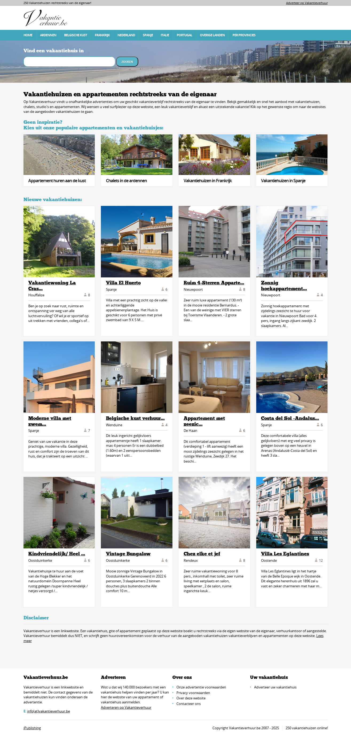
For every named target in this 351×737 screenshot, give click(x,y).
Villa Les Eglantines (285, 554)
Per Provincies (243, 35)
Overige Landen (212, 35)
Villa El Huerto (123, 283)
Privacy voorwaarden (193, 692)
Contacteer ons (188, 703)
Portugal (184, 35)
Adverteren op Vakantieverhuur (126, 707)
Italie (165, 35)
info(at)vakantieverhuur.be (48, 711)
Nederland (126, 35)
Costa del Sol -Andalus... (290, 418)
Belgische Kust (75, 35)
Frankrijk (102, 35)
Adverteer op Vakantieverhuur (307, 3)
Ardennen (48, 35)
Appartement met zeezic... (204, 421)
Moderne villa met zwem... (49, 421)
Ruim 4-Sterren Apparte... (214, 283)
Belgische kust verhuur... (135, 418)
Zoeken (127, 61)
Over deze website (191, 698)
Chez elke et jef (202, 554)
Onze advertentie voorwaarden (201, 687)
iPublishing (32, 728)
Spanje (148, 35)
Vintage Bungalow (128, 554)
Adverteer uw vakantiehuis (275, 687)
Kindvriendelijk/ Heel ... (56, 554)
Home (27, 35)
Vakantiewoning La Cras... (52, 286)
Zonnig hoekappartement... (284, 286)
